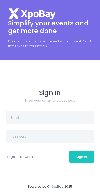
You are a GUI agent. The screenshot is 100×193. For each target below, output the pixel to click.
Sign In (81, 157)
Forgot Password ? (20, 157)
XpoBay (57, 186)
